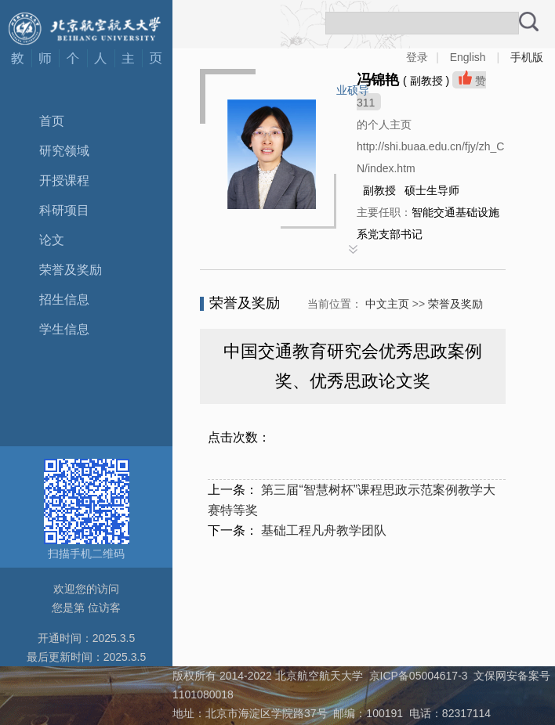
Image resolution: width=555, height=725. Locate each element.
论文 (51, 240)
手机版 (526, 57)
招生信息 (64, 299)
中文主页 (387, 304)
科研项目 (64, 210)
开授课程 (64, 180)
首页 (51, 121)
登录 (417, 57)
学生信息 (64, 329)
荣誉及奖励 (70, 269)
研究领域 (64, 150)
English (468, 57)
